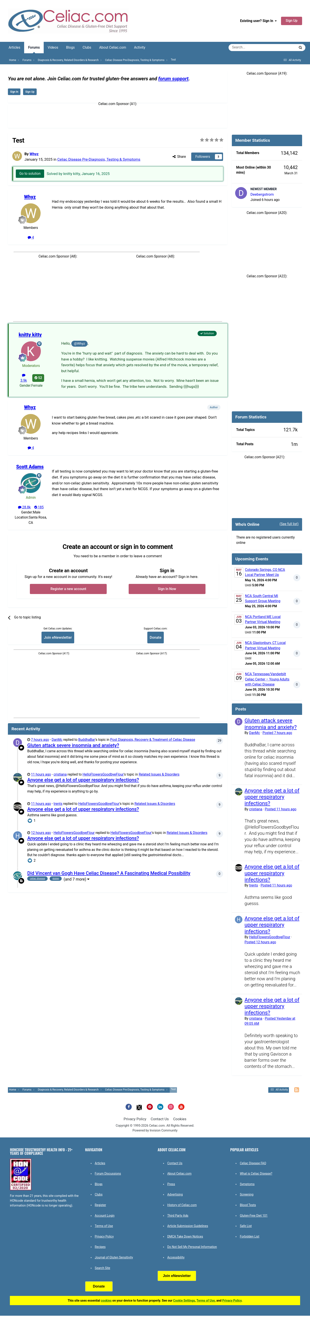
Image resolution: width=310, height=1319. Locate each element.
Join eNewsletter (58, 637)
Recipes (100, 1247)
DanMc (57, 740)
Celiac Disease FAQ (253, 1163)
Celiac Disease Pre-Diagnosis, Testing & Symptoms (98, 159)
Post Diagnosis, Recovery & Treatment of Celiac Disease (152, 740)
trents (58, 804)
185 (39, 507)
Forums (34, 49)
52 (38, 378)
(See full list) (289, 524)
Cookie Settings (184, 1300)
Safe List (246, 1226)
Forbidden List (249, 1236)
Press (171, 1184)
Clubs (87, 48)
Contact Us (160, 1119)
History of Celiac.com (182, 1205)
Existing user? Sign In (258, 21)
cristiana (60, 774)
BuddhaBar (86, 740)
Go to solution (30, 174)
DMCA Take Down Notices (185, 1236)
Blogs (70, 48)
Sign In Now (167, 589)
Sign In (14, 91)
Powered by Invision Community (155, 1130)
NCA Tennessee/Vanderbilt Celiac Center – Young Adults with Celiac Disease (267, 679)
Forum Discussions (108, 1173)
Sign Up (291, 21)
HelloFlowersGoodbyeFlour (103, 774)
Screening (246, 1194)
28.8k (24, 507)
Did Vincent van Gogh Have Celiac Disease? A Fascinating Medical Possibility (108, 873)
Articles (14, 48)
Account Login (105, 1215)
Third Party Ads (177, 1215)
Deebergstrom (262, 194)
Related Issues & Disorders (159, 774)
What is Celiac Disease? (256, 1173)
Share (179, 157)
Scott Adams (30, 466)
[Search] (250, 47)
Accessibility (175, 1257)
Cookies (179, 1119)
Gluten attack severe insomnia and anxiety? (73, 745)
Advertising (175, 1194)
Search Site (102, 1268)
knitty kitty (30, 334)
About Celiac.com (112, 48)
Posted (277, 733)
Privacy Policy (135, 1119)
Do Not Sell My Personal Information (192, 1247)
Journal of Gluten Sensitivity (114, 1257)
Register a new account (68, 589)
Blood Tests (248, 1205)
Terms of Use (104, 1226)
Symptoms (247, 1184)
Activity (139, 48)
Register (100, 1205)
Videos (53, 48)
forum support (173, 78)
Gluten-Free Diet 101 (253, 1215)
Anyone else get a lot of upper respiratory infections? (83, 780)
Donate (155, 637)
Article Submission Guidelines (187, 1226)
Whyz (34, 154)
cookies (106, 1300)
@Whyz (79, 344)
